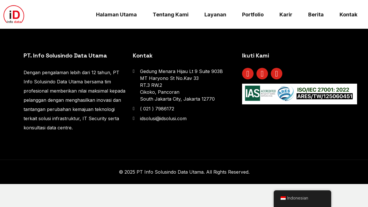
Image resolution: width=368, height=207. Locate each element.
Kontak (348, 15)
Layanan (215, 15)
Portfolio (253, 15)
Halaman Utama (116, 15)
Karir (285, 15)
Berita (316, 15)
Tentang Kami (171, 15)
